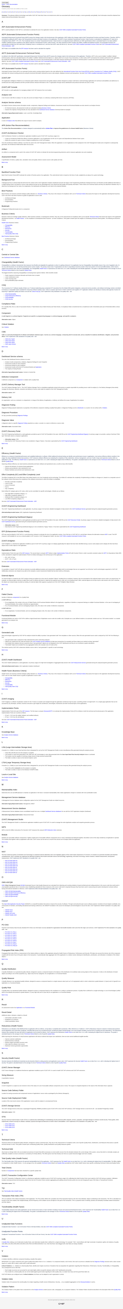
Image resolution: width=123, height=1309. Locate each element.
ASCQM (22, 885)
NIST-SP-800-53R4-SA (11, 869)
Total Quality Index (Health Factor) (13, 1191)
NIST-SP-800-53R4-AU (11, 862)
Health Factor (5, 222)
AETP (47, 553)
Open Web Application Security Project (14, 904)
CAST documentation (12, 4)
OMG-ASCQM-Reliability (11, 894)
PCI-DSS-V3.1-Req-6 (10, 940)
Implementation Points (63, 553)
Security (7, 230)
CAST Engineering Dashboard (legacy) (78, 434)
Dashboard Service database (47, 109)
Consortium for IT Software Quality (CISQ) (105, 71)
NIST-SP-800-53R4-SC (11, 871)
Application (39, 367)
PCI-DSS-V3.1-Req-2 (10, 933)
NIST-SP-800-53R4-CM (11, 865)
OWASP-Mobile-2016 (10, 915)
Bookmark (80, 408)
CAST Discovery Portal (74, 520)
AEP (106, 534)
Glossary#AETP (48, 711)
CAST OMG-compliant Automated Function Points (72, 29)
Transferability (9, 232)
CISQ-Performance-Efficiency (13, 295)
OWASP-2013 (9, 910)
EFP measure (25, 48)
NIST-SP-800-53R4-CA (11, 864)
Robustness (8, 228)
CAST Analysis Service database (41, 641)
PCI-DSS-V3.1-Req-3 (10, 935)
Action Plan (49, 128)
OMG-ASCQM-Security (11, 896)
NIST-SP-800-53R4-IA (11, 867)
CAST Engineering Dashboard (69, 441)
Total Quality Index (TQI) (11, 233)
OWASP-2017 (9, 911)
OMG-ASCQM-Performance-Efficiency (15, 893)
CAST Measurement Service (78, 662)
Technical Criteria (80, 193)
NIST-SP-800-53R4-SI (11, 872)
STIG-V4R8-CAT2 (10, 1125)
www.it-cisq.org (36, 291)
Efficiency (7, 227)
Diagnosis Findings (23, 415)
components (16, 597)
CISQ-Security (9, 299)
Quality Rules (28, 270)
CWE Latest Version (10, 344)
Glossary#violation (85, 1282)
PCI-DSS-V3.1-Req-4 (10, 937)
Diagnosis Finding (22, 423)
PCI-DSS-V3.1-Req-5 (10, 938)
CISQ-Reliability (9, 297)
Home (3, 4)
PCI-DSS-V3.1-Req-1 (10, 932)
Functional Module (30, 1007)
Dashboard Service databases (53, 811)
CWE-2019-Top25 (10, 340)
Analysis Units (11, 120)
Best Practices (5, 236)
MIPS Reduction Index (50, 830)
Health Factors (20, 218)
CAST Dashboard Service (79, 509)
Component (19, 379)
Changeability (8, 225)
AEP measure (26, 553)
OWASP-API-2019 (10, 913)
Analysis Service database (11, 735)
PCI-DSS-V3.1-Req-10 (11, 945)
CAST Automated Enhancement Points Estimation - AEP (55, 61)
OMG (3, 885)
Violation (6, 327)
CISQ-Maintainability (10, 294)
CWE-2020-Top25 (10, 342)
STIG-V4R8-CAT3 (10, 1127)
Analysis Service (38, 1289)
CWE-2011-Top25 (10, 339)
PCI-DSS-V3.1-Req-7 (10, 942)
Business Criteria (46, 108)
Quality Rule (6, 1242)
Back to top (5, 162)
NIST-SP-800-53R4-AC (11, 860)
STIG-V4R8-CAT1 (10, 1124)
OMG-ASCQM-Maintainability (13, 891)
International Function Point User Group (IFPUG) (77, 71)
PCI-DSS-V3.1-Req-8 (10, 944)
